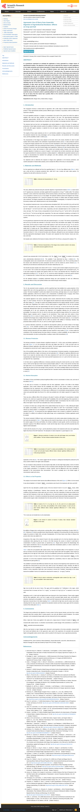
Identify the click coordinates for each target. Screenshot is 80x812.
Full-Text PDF (67, 17)
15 (31, 316)
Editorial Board (7, 24)
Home (7, 11)
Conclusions (5, 68)
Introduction (5, 60)
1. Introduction (28, 105)
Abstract (65, 15)
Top (3, 55)
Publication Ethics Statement (10, 38)
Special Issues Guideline (9, 51)
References (27, 646)
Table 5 (25, 549)
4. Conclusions (28, 609)
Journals (18, 11)
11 (75, 262)
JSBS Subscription (8, 32)
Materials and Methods (8, 63)
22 (33, 411)
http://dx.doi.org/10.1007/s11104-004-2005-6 (53, 766)
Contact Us (47, 806)
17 (65, 330)
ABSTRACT (27, 60)
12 (36, 273)
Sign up (54, 810)
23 (35, 459)
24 (28, 466)
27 (38, 560)
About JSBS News (7, 40)
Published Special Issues (9, 49)
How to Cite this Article (69, 25)
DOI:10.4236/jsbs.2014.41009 (30, 19)
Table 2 (69, 189)
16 (27, 326)
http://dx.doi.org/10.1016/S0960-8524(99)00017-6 (39, 732)
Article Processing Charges (10, 28)
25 (24, 532)
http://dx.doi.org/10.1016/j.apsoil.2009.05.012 (61, 744)
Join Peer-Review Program (19, 810)
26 (40, 546)
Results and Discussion (8, 65)
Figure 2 (64, 480)
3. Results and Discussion (32, 284)
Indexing (5, 18)
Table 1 (73, 169)
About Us (63, 11)
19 (66, 334)
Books (29, 11)
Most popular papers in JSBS (10, 36)
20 (57, 353)
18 (67, 330)
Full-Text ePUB (67, 21)
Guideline (5, 26)
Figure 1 (31, 344)
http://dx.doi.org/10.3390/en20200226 (36, 673)
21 (28, 371)
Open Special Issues (8, 47)
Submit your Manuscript (65, 810)
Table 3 (31, 381)
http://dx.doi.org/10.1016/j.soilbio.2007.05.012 (57, 785)
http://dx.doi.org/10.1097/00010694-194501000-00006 (56, 703)
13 (71, 275)
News (52, 11)
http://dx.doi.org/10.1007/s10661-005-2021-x (42, 763)
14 (33, 302)
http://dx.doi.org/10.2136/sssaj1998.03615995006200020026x (44, 699)
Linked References (68, 23)
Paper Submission (7, 30)
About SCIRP (37, 806)
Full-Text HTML (67, 19)
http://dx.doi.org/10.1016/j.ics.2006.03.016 (53, 727)
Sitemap (42, 806)
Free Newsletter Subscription (10, 34)
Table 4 (39, 420)
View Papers (6, 20)
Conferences (41, 11)
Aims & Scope (6, 22)
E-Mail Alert (6, 810)
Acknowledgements (30, 637)
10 (74, 259)
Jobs (74, 11)
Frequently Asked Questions (10, 42)
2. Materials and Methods (32, 165)
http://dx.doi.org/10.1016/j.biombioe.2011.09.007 (38, 795)
